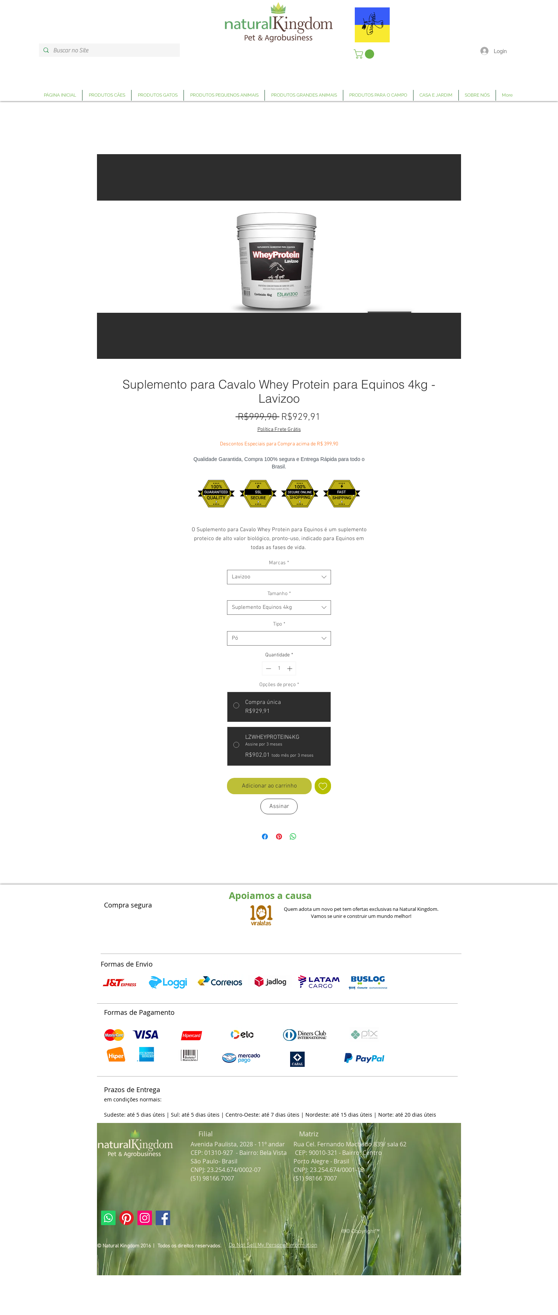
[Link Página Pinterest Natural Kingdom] (126, 1218)
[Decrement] (267, 668)
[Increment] (290, 668)
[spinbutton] (279, 668)
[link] (365, 54)
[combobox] (279, 577)
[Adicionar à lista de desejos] (323, 786)
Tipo (279, 624)
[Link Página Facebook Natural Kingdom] (163, 1218)
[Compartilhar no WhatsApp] (293, 836)
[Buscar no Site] (108, 50)
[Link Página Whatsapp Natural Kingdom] (108, 1218)
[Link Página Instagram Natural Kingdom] (144, 1218)
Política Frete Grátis (279, 429)
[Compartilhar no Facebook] (264, 836)
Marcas (279, 563)
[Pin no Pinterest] (279, 836)
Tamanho (279, 594)
